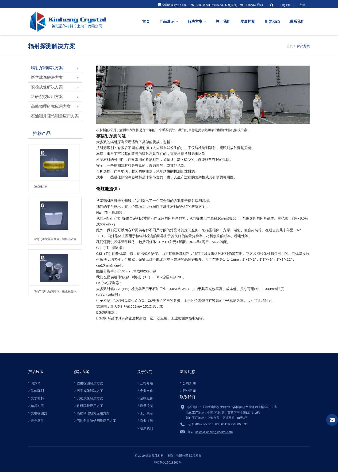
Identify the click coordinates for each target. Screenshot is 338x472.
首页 (146, 22)
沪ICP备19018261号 (169, 462)
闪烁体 (34, 383)
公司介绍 (145, 383)
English (285, 5)
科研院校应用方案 (47, 96)
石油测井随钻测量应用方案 (55, 116)
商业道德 (145, 421)
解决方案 (197, 22)
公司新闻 (188, 383)
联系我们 (296, 22)
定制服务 (145, 398)
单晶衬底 (36, 406)
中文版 (301, 5)
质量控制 (247, 22)
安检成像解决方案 (47, 87)
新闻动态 (272, 22)
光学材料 (36, 398)
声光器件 (36, 421)
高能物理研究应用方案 (51, 106)
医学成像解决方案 (47, 77)
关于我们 (222, 22)
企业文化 (145, 391)
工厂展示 (145, 413)
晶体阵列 (36, 391)
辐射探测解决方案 (47, 68)
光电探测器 (37, 413)
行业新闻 (188, 391)
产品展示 (168, 22)
